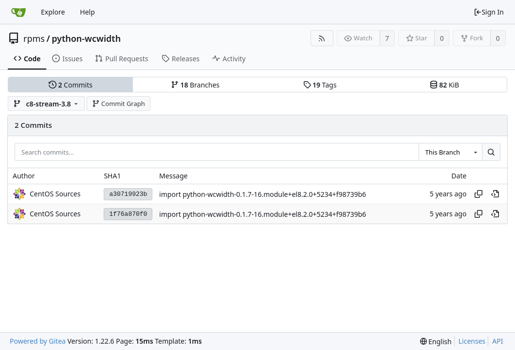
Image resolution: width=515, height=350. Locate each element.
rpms (34, 38)
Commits (70, 84)
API (497, 341)
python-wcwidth (86, 38)
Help (87, 12)
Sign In (489, 12)
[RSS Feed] (322, 38)
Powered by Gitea (38, 341)
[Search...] (491, 152)
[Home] (18, 12)
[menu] (436, 341)
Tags (320, 84)
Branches (195, 84)
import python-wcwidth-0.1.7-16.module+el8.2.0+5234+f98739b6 (262, 194)
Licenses (472, 341)
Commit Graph (118, 103)
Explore (53, 12)
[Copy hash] (478, 194)
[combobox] (450, 152)
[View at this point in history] (495, 194)
